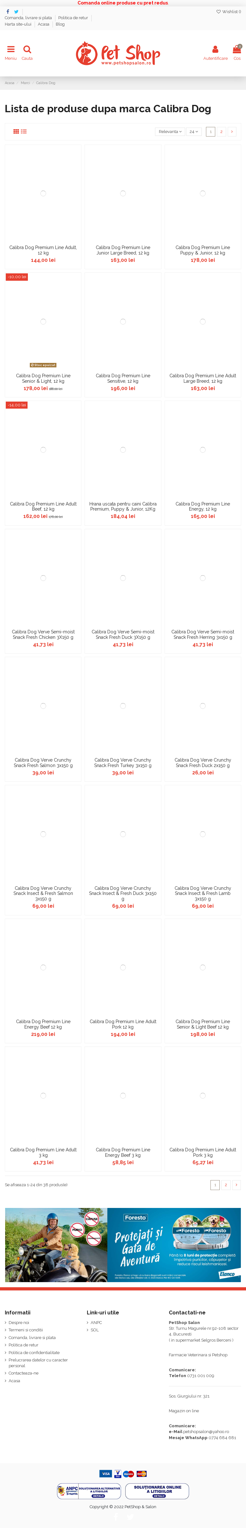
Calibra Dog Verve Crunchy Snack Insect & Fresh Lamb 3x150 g (203, 894)
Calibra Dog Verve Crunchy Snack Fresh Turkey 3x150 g (123, 762)
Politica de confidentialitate (34, 1352)
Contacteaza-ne (23, 1373)
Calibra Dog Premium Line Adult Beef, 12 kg (43, 506)
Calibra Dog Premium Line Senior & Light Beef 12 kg (203, 1024)
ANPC (96, 1322)
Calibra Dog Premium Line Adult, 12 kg (43, 250)
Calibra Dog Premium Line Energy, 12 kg (203, 506)
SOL (95, 1330)
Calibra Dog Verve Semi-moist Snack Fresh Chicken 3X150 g (43, 634)
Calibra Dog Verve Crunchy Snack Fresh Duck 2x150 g (203, 762)
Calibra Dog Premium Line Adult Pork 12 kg (123, 1024)
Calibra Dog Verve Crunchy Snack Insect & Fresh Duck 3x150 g (123, 894)
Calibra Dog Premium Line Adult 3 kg (43, 1152)
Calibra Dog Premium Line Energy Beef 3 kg (123, 1152)
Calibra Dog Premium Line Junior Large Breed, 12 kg (123, 250)
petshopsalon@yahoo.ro (206, 1431)
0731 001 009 (200, 1375)
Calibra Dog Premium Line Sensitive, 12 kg (123, 378)
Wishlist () (228, 11)
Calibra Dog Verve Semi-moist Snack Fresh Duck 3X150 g (123, 634)
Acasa (44, 24)
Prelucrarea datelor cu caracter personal (38, 1363)
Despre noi (19, 1322)
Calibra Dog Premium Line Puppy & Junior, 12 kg (203, 250)
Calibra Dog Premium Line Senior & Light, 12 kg (43, 378)
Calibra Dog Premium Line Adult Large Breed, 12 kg (202, 378)
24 (194, 131)
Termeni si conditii (26, 1330)
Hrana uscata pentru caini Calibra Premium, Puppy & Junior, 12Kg (123, 506)
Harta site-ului (18, 24)
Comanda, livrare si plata (29, 17)
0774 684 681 (222, 1437)
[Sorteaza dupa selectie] (170, 132)
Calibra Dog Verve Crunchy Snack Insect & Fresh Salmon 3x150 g (43, 894)
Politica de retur (73, 17)
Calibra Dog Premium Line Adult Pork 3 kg (202, 1152)
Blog (60, 24)
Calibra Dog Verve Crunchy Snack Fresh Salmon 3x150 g (43, 762)
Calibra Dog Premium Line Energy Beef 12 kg (43, 1024)
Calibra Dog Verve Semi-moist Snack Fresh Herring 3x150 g (202, 634)
